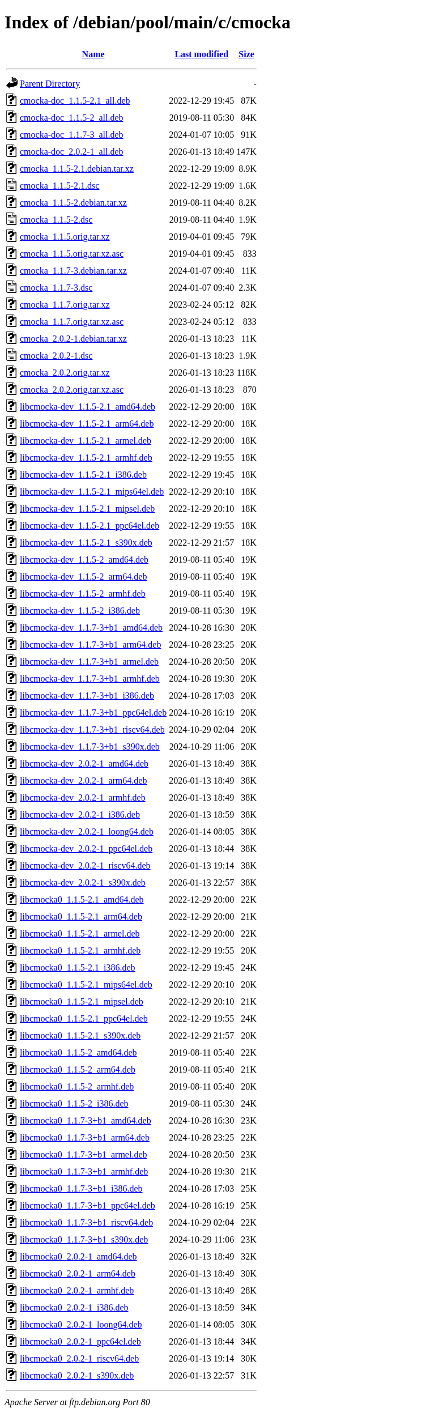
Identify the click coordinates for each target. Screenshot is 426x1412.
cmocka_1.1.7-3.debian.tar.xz (73, 270)
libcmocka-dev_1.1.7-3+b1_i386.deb (87, 695)
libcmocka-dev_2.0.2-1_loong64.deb (87, 831)
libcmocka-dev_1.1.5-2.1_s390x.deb (86, 542)
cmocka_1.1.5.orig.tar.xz (65, 236)
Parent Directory (50, 83)
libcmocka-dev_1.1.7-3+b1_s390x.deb (90, 746)
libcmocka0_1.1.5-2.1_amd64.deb (82, 899)
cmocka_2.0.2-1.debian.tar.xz (73, 338)
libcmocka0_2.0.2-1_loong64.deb (81, 1324)
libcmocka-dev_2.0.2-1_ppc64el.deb (86, 848)
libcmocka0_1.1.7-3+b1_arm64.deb (85, 1137)
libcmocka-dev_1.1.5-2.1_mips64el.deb (92, 491)
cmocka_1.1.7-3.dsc (56, 287)
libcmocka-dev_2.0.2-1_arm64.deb (83, 780)
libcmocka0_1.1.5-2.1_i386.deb (77, 967)
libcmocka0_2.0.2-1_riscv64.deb (79, 1358)
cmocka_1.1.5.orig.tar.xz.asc (71, 253)
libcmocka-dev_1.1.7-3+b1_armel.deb (89, 661)
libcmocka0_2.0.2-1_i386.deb (74, 1307)
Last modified (201, 54)
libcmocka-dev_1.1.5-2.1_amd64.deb (87, 406)
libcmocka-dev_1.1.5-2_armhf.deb (83, 593)
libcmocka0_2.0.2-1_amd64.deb (78, 1256)
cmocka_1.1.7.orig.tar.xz (65, 304)
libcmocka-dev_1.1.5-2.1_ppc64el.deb (89, 525)
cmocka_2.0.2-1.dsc (56, 355)
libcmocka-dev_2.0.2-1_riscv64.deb (85, 865)
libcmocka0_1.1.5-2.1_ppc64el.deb (84, 1018)
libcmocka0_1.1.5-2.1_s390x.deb (80, 1035)
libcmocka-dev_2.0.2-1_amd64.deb (84, 763)
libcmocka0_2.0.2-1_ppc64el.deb (80, 1341)
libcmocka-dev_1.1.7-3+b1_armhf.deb (90, 678)
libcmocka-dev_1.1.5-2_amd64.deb (84, 559)
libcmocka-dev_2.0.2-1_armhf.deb (83, 797)
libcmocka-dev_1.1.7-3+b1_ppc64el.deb (93, 712)
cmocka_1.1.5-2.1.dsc (59, 185)
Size (246, 54)
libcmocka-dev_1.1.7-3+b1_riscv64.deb (92, 729)
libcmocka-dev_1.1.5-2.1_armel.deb (85, 440)
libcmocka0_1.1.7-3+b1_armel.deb (83, 1154)
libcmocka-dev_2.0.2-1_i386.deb (80, 814)
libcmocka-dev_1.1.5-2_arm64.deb (83, 576)
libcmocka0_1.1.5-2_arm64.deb (77, 1069)
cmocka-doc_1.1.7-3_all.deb (71, 134)
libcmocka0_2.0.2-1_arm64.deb (77, 1273)
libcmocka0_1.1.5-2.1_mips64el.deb (86, 984)
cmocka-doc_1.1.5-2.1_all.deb (75, 100)
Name (93, 54)
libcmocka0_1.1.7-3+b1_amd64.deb (85, 1120)
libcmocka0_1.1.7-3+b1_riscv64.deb (86, 1222)
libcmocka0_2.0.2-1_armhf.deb (77, 1290)
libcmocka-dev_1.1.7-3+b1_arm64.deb (90, 644)
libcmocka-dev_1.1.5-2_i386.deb (80, 610)
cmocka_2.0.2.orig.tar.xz (65, 372)
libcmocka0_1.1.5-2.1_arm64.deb (81, 916)
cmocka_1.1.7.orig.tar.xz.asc (71, 321)
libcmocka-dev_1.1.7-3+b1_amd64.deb (91, 627)
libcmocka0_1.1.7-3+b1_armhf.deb (84, 1171)
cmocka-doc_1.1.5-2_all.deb (71, 117)
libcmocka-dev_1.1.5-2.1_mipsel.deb (87, 508)
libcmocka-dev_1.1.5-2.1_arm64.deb (87, 423)
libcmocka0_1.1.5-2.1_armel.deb (80, 933)
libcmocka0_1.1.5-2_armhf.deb (77, 1086)
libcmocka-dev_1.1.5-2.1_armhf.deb (86, 457)
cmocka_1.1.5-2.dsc (56, 219)
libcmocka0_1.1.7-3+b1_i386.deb (81, 1188)
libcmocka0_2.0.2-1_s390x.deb (77, 1375)
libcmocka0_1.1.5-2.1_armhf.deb (80, 950)
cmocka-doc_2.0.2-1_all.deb (71, 151)
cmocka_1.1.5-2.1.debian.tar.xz (77, 168)
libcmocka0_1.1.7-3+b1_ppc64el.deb (87, 1205)
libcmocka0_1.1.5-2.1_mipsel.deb (81, 1001)
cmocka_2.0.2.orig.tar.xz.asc (71, 389)
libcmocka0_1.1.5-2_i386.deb (74, 1103)
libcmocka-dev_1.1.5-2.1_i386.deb (83, 474)
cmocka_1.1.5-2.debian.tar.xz (73, 202)
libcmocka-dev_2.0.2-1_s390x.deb (83, 882)
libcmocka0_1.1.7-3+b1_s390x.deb (84, 1239)
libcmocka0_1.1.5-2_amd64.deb (78, 1052)
